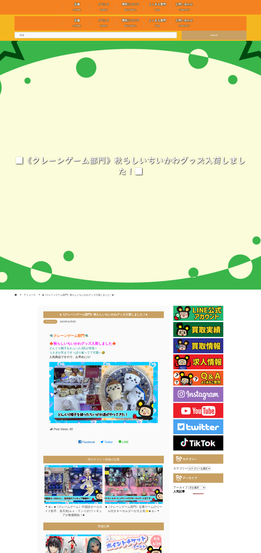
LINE (124, 442)
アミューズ (50, 322)
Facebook (86, 442)
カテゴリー (180, 468)
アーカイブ (180, 487)
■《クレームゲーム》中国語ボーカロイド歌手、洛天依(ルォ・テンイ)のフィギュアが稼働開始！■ (73, 511)
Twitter (107, 442)
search (214, 35)
